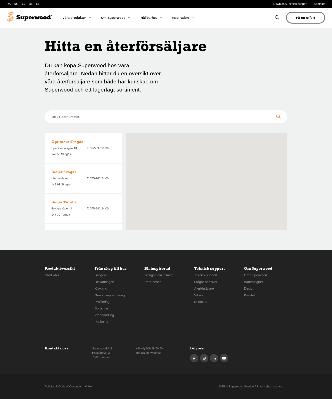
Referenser (152, 282)
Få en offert (305, 17)
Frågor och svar (205, 282)
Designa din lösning (158, 275)
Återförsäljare (204, 288)
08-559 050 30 (99, 148)
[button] (206, 178)
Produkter (52, 275)
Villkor (198, 295)
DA (8, 3)
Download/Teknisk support (290, 3)
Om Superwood (255, 275)
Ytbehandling (104, 315)
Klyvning (101, 288)
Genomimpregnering (110, 295)
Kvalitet (249, 295)
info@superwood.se (148, 352)
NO (16, 3)
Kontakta (319, 3)
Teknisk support (205, 275)
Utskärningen (104, 282)
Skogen (100, 275)
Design (249, 288)
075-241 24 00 (99, 178)
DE (31, 3)
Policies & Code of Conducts (63, 386)
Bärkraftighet (253, 282)
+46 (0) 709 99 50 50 (149, 348)
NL (38, 3)
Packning (101, 321)
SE (24, 3)
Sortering (101, 308)
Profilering (102, 302)
